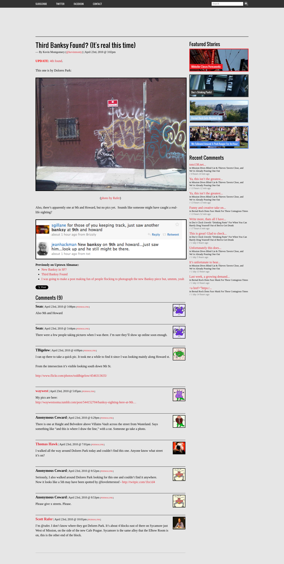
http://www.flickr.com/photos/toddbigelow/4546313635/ (71, 375)
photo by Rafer (110, 198)
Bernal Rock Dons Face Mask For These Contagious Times (220, 211)
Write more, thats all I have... (207, 219)
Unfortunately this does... (205, 248)
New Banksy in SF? (54, 269)
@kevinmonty (74, 52)
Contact (97, 4)
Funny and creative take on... (207, 207)
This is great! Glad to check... (208, 233)
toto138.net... (197, 164)
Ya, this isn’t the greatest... (206, 179)
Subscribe (41, 4)
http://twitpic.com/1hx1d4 (138, 482)
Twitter (60, 4)
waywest (42, 391)
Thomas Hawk (47, 444)
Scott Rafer (44, 519)
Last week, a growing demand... (209, 276)
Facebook (79, 4)
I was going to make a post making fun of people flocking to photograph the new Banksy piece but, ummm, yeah (112, 279)
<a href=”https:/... (200, 288)
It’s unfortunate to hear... (204, 262)
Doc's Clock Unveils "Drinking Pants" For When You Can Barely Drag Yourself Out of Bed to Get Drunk (218, 224)
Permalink (83, 307)
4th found (56, 61)
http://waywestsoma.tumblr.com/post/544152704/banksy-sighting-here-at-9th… (86, 402)
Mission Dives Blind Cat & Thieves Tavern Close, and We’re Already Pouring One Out (216, 169)
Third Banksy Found (54, 274)
